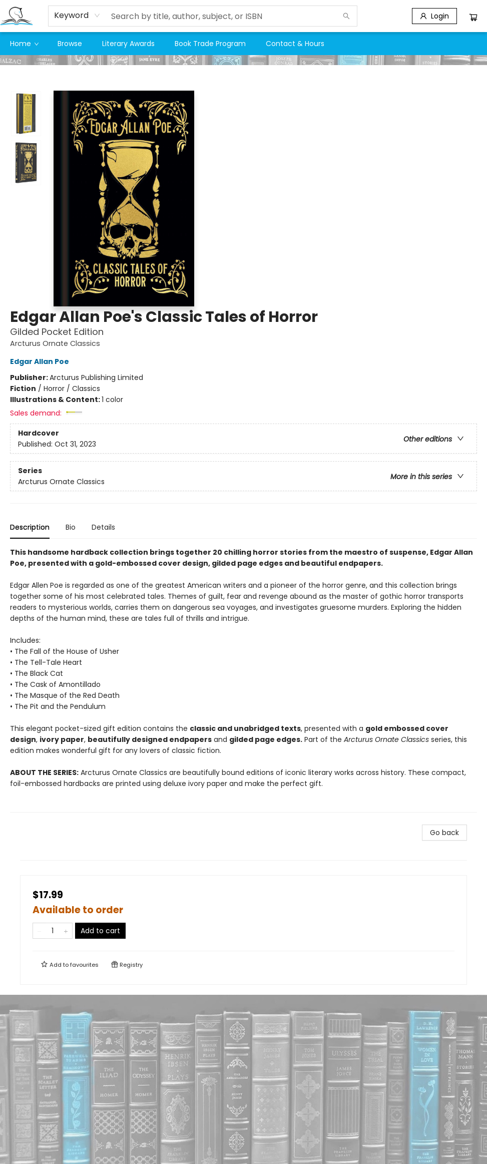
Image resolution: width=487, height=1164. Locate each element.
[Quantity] (53, 931)
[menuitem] (24, 43)
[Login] (434, 16)
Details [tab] (103, 527)
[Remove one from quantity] (39, 930)
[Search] (346, 16)
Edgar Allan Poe (41, 361)
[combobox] (77, 15)
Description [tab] (30, 527)
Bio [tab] (71, 527)
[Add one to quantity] (66, 930)
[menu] (243, 43)
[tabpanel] (243, 680)
